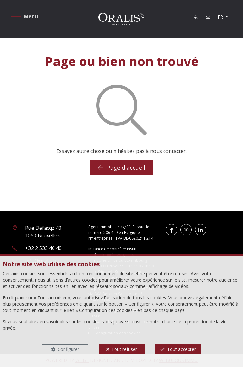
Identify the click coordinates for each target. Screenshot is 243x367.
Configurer (68, 349)
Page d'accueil (121, 167)
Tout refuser (124, 349)
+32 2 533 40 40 (43, 248)
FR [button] (221, 17)
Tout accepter (181, 349)
